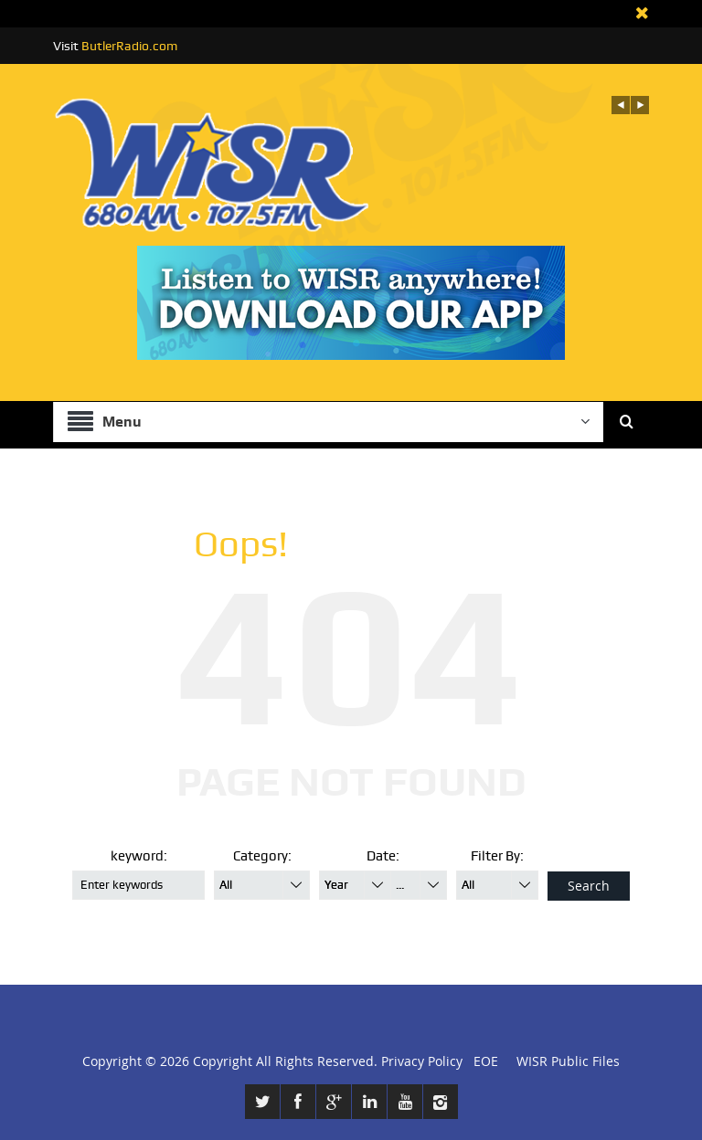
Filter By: (497, 856)
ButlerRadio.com (129, 45)
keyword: (139, 856)
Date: (383, 856)
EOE (482, 1061)
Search (589, 885)
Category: (262, 856)
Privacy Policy (422, 1061)
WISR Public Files (568, 1061)
